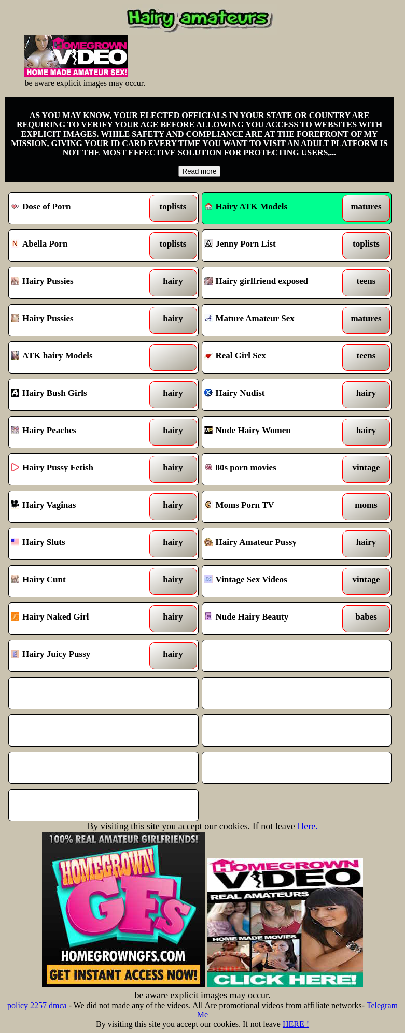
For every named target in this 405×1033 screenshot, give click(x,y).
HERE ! (296, 1024)
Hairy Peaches (79, 432)
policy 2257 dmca (37, 1005)
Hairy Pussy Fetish (79, 469)
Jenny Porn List (272, 245)
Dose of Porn (79, 208)
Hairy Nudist (272, 394)
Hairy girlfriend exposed (272, 282)
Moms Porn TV (272, 506)
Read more (200, 171)
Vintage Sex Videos (272, 581)
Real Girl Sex (272, 357)
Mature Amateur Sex (272, 320)
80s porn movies (272, 469)
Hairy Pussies (79, 282)
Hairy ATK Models (246, 206)
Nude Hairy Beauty (272, 618)
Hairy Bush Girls (79, 394)
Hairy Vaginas (79, 506)
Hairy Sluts (79, 543)
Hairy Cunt (79, 581)
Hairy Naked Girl (79, 618)
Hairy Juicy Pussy (79, 655)
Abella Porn (79, 245)
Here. (307, 826)
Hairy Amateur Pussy (272, 543)
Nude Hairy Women (272, 432)
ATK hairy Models (79, 357)
